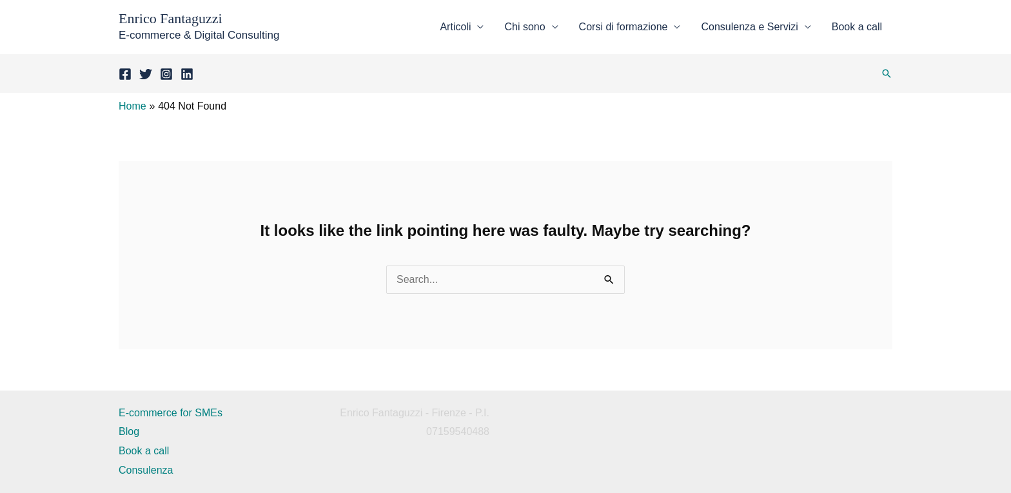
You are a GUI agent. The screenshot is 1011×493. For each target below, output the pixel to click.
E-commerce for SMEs (170, 412)
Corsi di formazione (623, 26)
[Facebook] (125, 74)
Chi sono (524, 26)
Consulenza (146, 470)
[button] (886, 73)
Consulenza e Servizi (749, 26)
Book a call (857, 26)
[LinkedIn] (187, 74)
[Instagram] (166, 74)
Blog (129, 431)
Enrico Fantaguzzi (170, 18)
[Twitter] (145, 74)
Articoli (455, 26)
